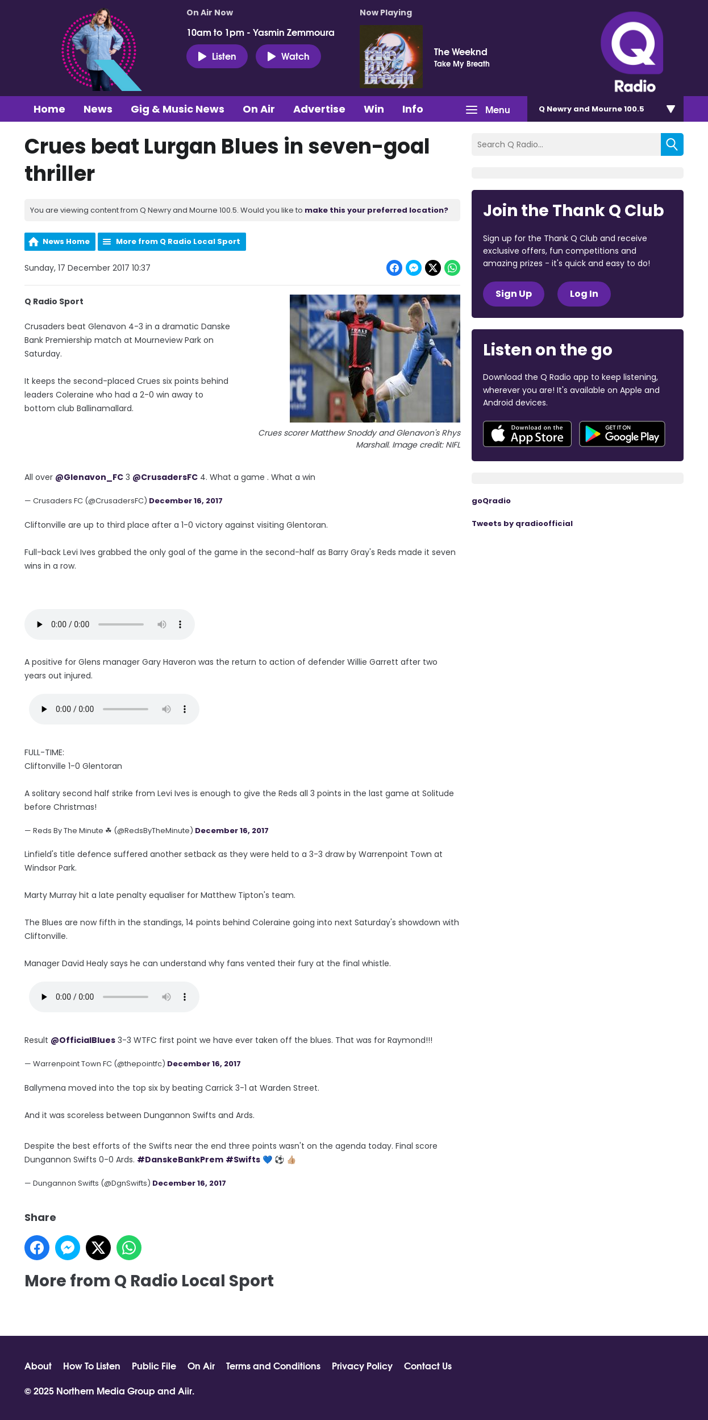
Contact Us (428, 1365)
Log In (584, 293)
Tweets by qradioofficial (522, 523)
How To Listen (91, 1365)
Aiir (185, 1390)
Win (374, 109)
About (38, 1365)
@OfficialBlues (83, 1040)
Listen (217, 55)
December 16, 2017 (186, 500)
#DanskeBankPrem (180, 1159)
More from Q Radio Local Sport (178, 241)
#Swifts (243, 1159)
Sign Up (513, 293)
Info (412, 109)
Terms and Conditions (273, 1365)
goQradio (491, 500)
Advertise (319, 109)
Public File (154, 1365)
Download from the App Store (527, 434)
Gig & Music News (177, 109)
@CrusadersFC (165, 477)
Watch (288, 55)
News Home (66, 241)
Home (49, 109)
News (98, 109)
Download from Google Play (622, 434)
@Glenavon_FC (89, 477)
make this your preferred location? (376, 210)
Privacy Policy (362, 1365)
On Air (259, 109)
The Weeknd (461, 51)
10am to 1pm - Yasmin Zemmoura (260, 32)
